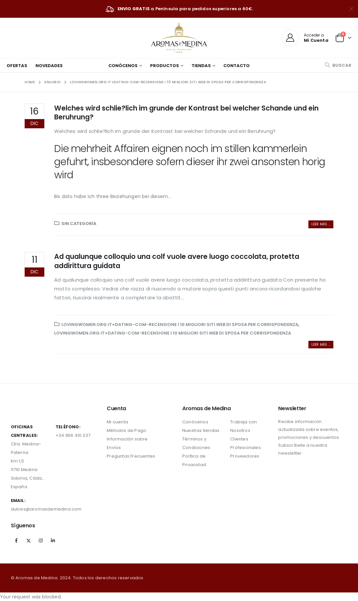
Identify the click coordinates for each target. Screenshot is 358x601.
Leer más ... (320, 224)
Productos (164, 66)
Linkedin (53, 540)
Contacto (236, 66)
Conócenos (123, 66)
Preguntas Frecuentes (131, 456)
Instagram (41, 540)
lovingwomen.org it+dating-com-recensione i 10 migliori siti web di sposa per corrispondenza (179, 324)
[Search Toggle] (337, 65)
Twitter (29, 540)
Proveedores (244, 456)
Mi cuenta (117, 422)
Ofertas (17, 66)
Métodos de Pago (126, 430)
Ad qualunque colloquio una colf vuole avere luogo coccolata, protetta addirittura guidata (176, 261)
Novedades (49, 66)
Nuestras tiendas (200, 430)
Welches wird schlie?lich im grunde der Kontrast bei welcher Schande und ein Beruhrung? (186, 112)
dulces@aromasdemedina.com (46, 509)
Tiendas (201, 66)
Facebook (16, 540)
